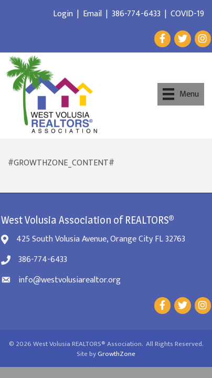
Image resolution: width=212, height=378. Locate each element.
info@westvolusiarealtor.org (69, 280)
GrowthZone (116, 354)
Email (92, 14)
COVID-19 (187, 14)
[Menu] (180, 94)
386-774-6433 (136, 14)
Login (63, 14)
